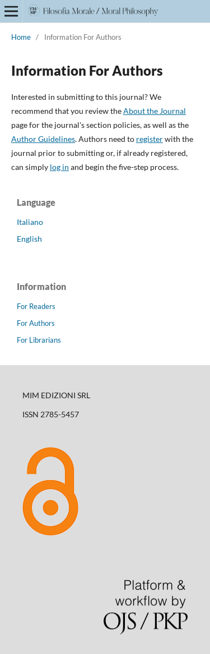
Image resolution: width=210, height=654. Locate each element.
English (29, 238)
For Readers (36, 306)
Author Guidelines (43, 139)
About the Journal (154, 111)
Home (21, 37)
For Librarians (39, 339)
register (149, 139)
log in (59, 167)
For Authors (36, 323)
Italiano (30, 222)
